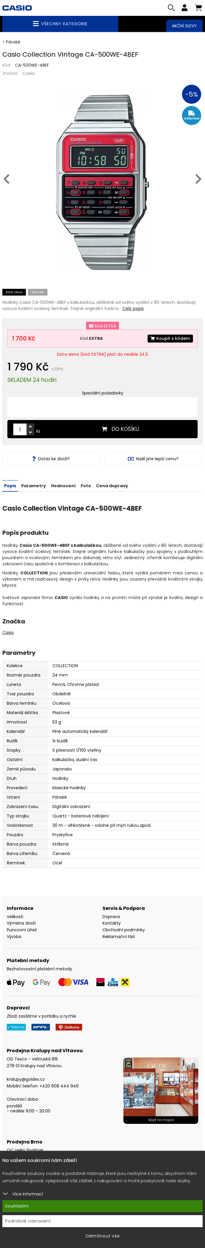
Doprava (111, 916)
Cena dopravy (112, 485)
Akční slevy (184, 26)
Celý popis (133, 308)
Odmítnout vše (102, 1236)
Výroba (14, 936)
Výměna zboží (21, 923)
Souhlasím (17, 1206)
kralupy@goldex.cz (26, 1079)
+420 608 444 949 (59, 1086)
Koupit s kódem (170, 338)
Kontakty (111, 923)
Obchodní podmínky (123, 930)
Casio (28, 73)
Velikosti (15, 916)
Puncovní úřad (22, 930)
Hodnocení (63, 485)
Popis (10, 485)
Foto (86, 485)
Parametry (33, 485)
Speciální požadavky (102, 393)
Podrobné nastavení (28, 1221)
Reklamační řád (118, 936)
